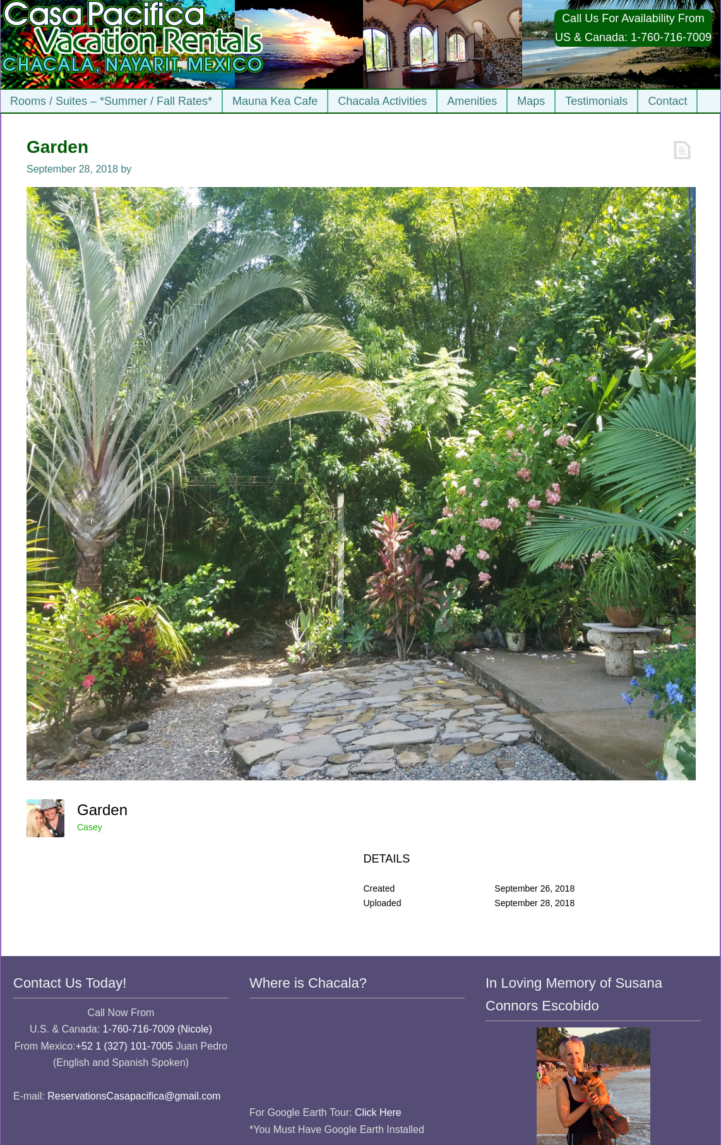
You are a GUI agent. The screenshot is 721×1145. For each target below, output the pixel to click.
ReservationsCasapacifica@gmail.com (133, 1096)
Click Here (378, 1112)
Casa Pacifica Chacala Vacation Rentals (133, 44)
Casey (89, 827)
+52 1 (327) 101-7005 (124, 1046)
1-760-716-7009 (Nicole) (157, 1029)
